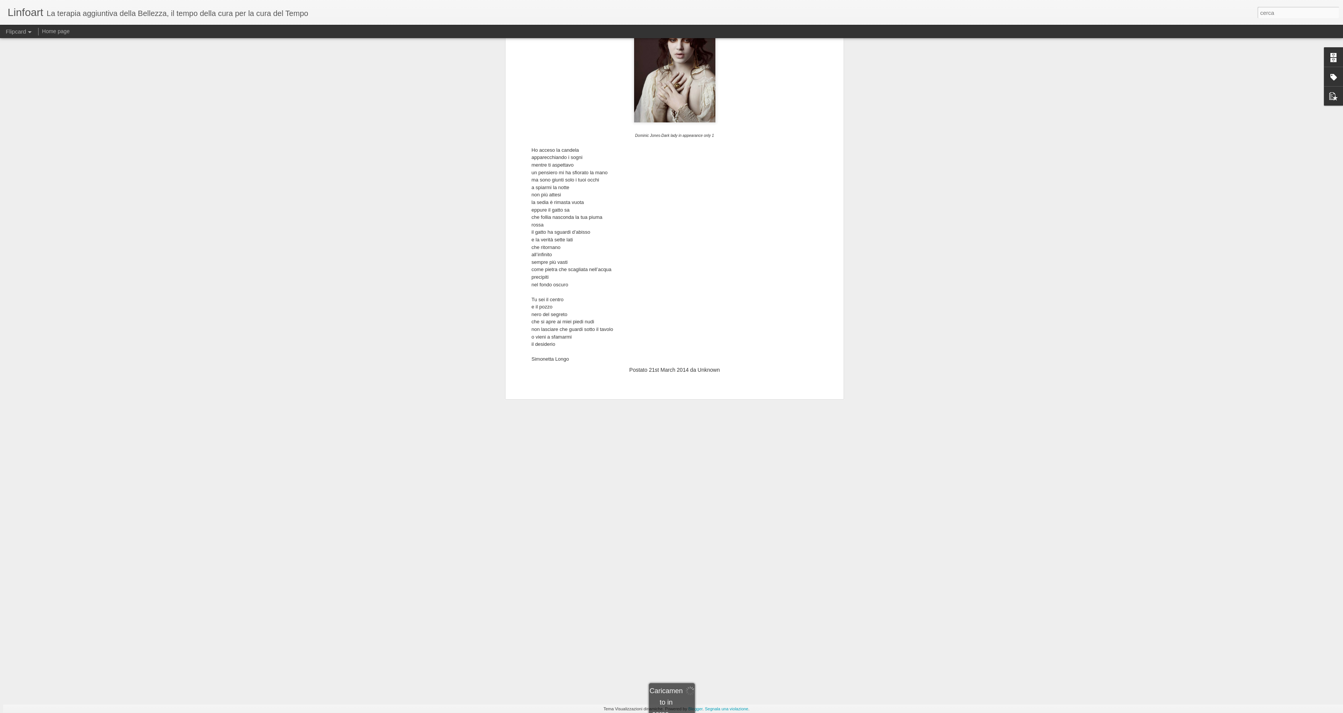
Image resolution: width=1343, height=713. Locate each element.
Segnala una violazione (726, 709)
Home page (55, 31)
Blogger (695, 709)
